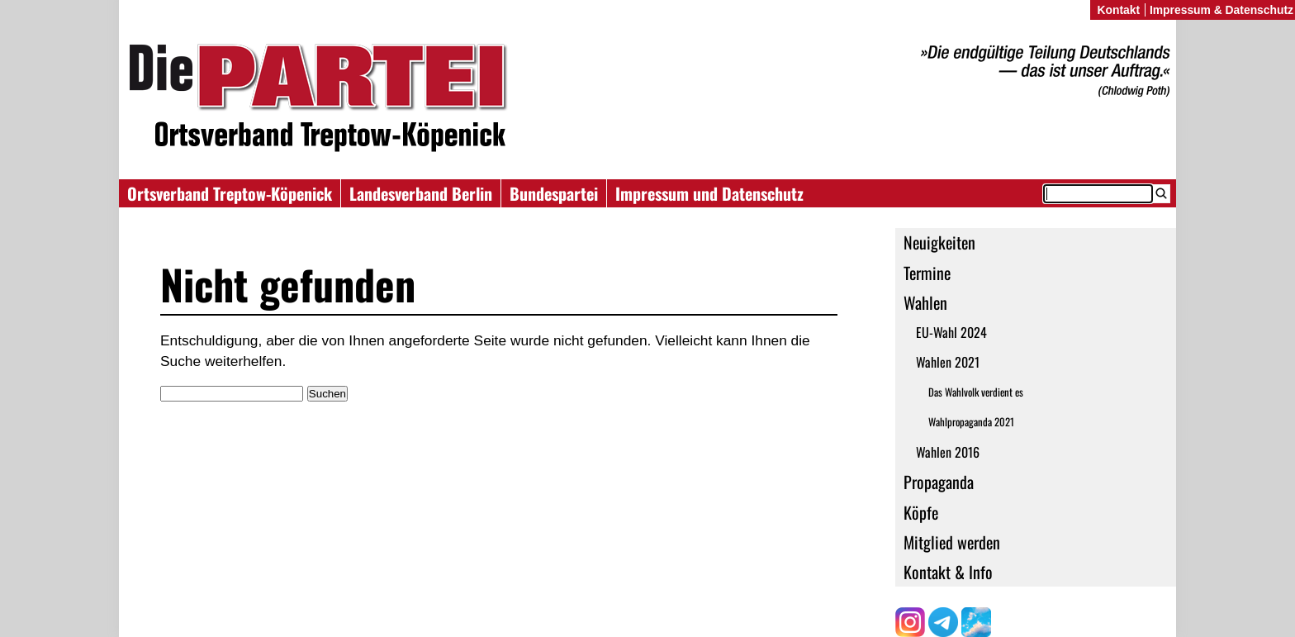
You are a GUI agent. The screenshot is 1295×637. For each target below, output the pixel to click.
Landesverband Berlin (420, 193)
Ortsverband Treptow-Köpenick (229, 193)
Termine (927, 272)
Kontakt (1118, 10)
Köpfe (921, 512)
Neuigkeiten (939, 242)
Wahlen (925, 302)
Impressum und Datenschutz (709, 193)
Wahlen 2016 (948, 452)
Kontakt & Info (948, 571)
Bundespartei (554, 193)
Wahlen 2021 (948, 362)
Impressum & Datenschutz (1221, 10)
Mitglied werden (952, 542)
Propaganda (939, 481)
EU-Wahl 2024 (951, 332)
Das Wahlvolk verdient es (975, 392)
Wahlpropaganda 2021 (971, 422)
